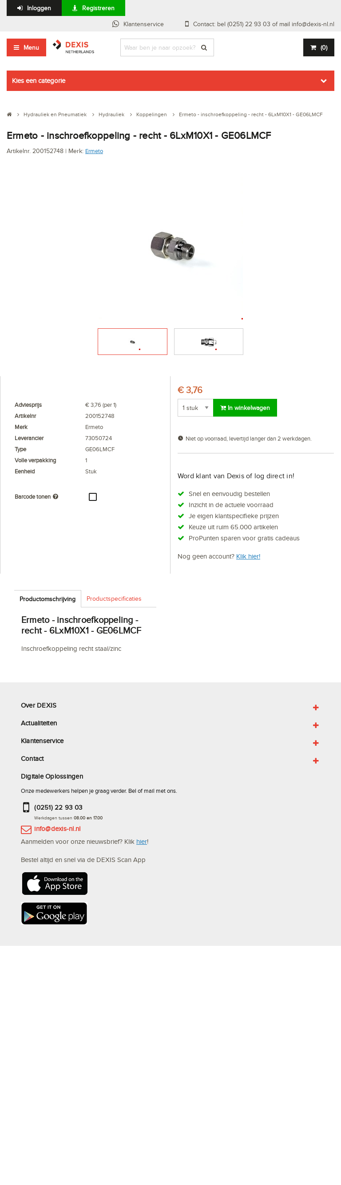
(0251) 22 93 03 (58, 807)
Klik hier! (248, 556)
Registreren (98, 8)
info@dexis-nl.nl (57, 828)
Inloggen (39, 8)
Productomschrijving (47, 598)
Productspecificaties (114, 598)
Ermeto (94, 151)
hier (141, 841)
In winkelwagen (245, 407)
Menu (31, 47)
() (324, 47)
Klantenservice (143, 24)
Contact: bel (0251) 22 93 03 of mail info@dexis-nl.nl (263, 24)
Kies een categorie (38, 80)
